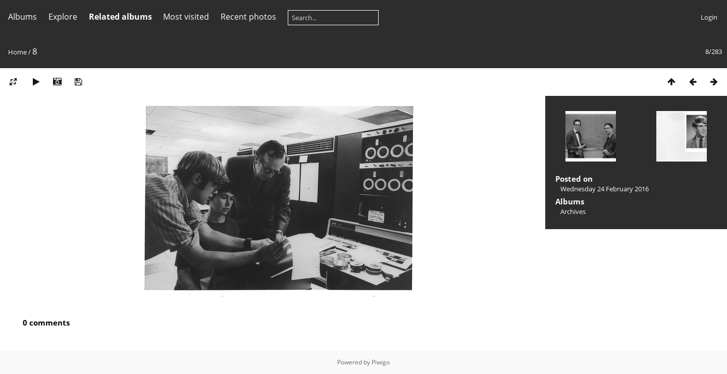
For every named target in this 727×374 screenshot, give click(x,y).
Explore (62, 16)
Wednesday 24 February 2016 (604, 188)
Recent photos (248, 16)
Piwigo (381, 362)
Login (709, 17)
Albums (22, 16)
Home (17, 52)
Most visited (186, 16)
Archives (573, 211)
